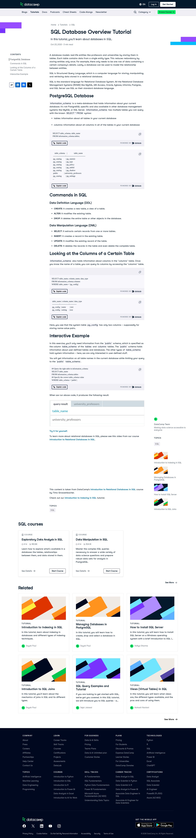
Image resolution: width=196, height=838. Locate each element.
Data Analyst (153, 777)
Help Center (28, 761)
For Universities (122, 761)
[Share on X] (29, 84)
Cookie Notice (41, 834)
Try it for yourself (58, 431)
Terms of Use (108, 834)
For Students (121, 744)
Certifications (60, 753)
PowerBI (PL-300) (154, 793)
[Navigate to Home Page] (29, 4)
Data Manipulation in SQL (92, 539)
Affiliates (27, 753)
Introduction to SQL (62, 781)
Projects (57, 757)
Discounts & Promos (124, 749)
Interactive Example (19, 74)
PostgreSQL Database (20, 59)
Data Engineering (30, 785)
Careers (26, 749)
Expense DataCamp (125, 753)
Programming (29, 789)
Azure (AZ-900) (154, 798)
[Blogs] (24, 12)
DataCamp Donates (125, 765)
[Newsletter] (101, 12)
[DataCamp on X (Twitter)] (33, 826)
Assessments (59, 761)
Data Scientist (153, 785)
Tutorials (64, 25)
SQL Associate (153, 781)
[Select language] (142, 4)
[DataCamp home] (42, 819)
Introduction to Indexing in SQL (80, 498)
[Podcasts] (55, 12)
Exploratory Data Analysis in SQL (42, 539)
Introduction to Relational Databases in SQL (72, 439)
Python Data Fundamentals (97, 785)
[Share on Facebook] (23, 84)
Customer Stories (92, 757)
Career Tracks (60, 740)
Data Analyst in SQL (125, 777)
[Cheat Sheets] (69, 12)
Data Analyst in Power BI (127, 789)
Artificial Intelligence (156, 753)
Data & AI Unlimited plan (96, 753)
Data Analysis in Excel (64, 793)
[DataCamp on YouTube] (50, 826)
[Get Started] (168, 4)
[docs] (44, 12)
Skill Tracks (59, 744)
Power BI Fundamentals (95, 789)
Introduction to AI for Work (65, 798)
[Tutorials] (34, 12)
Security (97, 834)
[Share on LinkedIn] (17, 84)
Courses (57, 749)
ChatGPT (151, 765)
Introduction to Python (64, 777)
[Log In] (154, 4)
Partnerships (28, 757)
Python (150, 740)
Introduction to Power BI (64, 789)
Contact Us (28, 765)
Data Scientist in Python (126, 781)
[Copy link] (11, 84)
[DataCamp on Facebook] (24, 826)
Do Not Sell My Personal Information (64, 834)
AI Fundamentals (92, 777)
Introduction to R (61, 785)
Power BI (151, 757)
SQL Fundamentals (93, 781)
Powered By (131, 143)
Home (53, 25)
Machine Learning (31, 781)
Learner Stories (122, 757)
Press (25, 744)
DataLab (58, 765)
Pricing (88, 744)
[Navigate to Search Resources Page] (135, 12)
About (25, 740)
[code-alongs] (86, 12)
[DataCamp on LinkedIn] (41, 826)
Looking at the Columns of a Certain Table (22, 69)
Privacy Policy (28, 834)
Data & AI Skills (92, 740)
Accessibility (86, 834)
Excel (149, 761)
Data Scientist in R (124, 785)
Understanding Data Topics (97, 800)
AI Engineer (152, 789)
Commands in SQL (18, 63)
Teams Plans (90, 749)
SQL (73, 25)
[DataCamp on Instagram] (59, 826)
